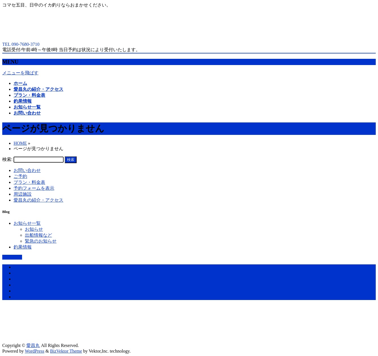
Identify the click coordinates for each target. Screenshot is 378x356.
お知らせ (34, 229)
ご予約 (20, 176)
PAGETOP (12, 257)
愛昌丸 (33, 345)
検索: (7, 159)
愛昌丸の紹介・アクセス (38, 200)
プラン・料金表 (29, 182)
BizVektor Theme (66, 351)
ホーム (20, 267)
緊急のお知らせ (41, 241)
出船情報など (38, 235)
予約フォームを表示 (34, 188)
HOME (20, 143)
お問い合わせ (27, 170)
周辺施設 (23, 194)
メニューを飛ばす (20, 72)
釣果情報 (23, 247)
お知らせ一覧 (27, 223)
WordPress (34, 351)
